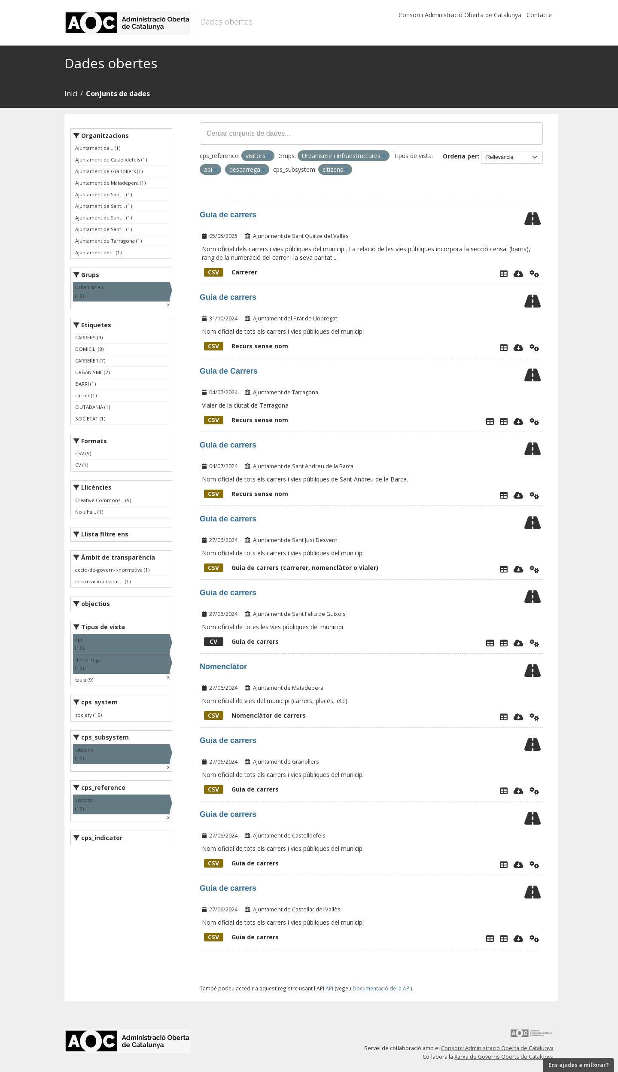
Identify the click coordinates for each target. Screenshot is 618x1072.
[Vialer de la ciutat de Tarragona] (504, 421)
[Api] (534, 273)
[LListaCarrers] (504, 643)
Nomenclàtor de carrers (255, 715)
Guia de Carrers (229, 371)
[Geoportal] (504, 938)
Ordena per (460, 156)
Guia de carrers (228, 214)
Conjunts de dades (118, 93)
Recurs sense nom (246, 346)
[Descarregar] (519, 273)
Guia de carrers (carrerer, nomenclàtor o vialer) (291, 567)
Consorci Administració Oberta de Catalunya (460, 15)
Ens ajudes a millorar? (578, 1065)
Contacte (539, 15)
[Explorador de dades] (504, 273)
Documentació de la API (382, 988)
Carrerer (230, 272)
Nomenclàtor (223, 666)
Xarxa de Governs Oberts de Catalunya (504, 1056)
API (329, 988)
